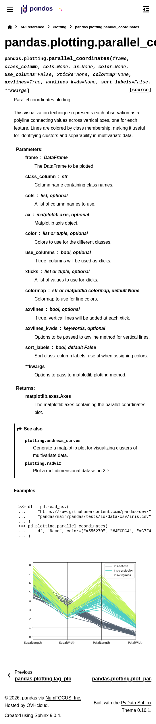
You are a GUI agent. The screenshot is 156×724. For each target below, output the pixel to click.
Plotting (60, 27)
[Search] (134, 9)
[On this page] (146, 9)
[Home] (10, 27)
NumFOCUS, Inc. (63, 697)
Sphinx (41, 715)
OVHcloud (36, 705)
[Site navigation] (10, 9)
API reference (32, 27)
